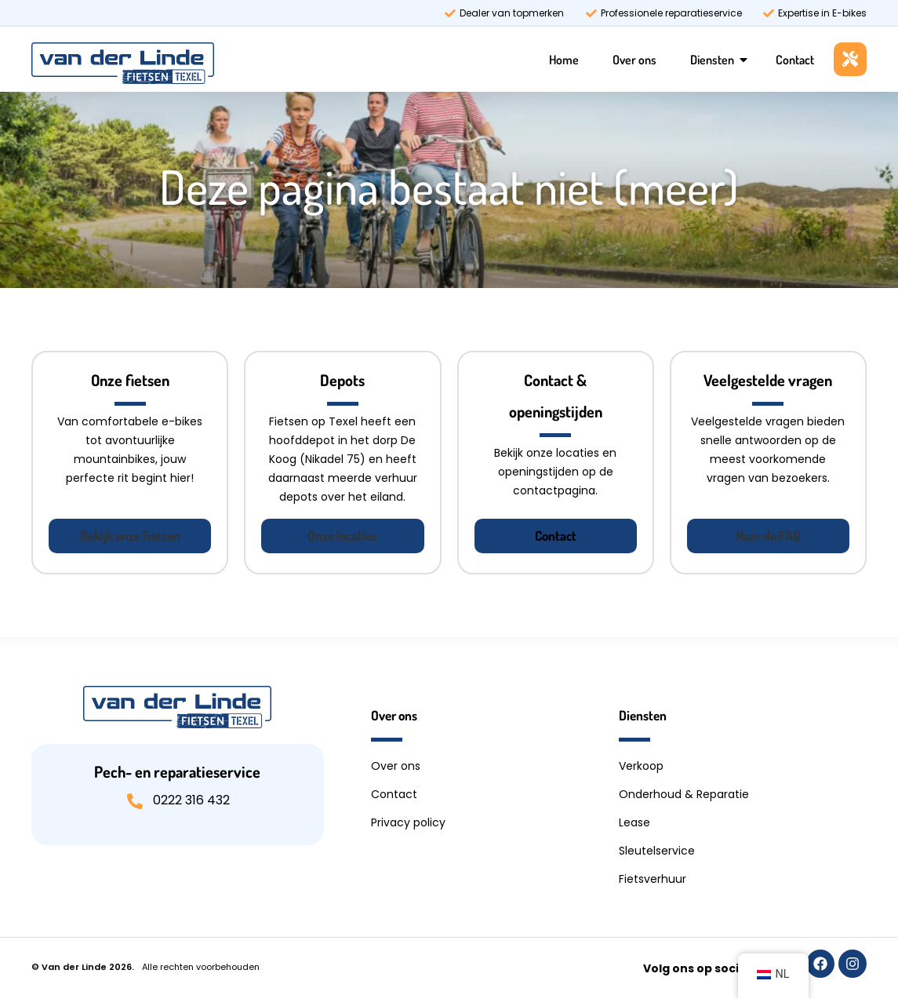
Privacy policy (408, 822)
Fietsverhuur (652, 879)
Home (564, 59)
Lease (634, 822)
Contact (795, 59)
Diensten (712, 59)
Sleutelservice (657, 851)
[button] (130, 536)
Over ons (634, 59)
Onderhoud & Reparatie (684, 794)
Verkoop (641, 766)
